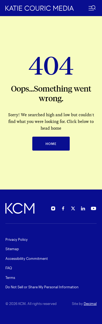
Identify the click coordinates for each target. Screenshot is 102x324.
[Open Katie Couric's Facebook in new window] (63, 209)
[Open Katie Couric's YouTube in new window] (93, 209)
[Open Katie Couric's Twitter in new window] (73, 209)
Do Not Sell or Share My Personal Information (42, 287)
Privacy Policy (16, 239)
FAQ (8, 268)
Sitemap (12, 249)
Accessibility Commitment (26, 258)
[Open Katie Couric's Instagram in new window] (53, 209)
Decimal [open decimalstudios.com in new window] (90, 303)
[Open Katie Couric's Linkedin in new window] (83, 209)
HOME (50, 143)
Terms (10, 277)
